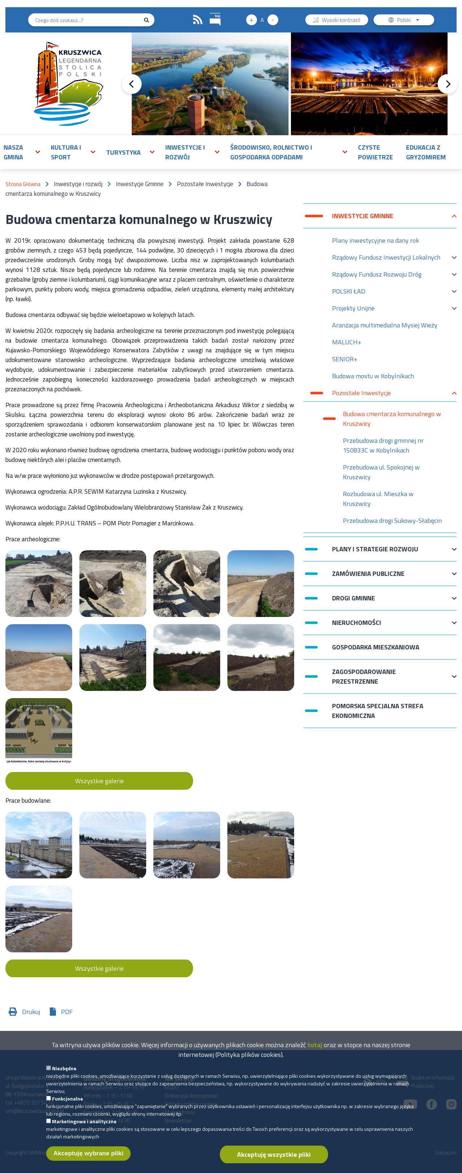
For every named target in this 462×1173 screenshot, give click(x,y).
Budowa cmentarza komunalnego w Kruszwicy (392, 418)
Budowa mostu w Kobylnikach (373, 376)
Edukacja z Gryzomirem (426, 152)
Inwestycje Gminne (362, 219)
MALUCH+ (346, 342)
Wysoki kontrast (341, 21)
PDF (67, 1012)
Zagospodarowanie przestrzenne (364, 676)
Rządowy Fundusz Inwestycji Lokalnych (386, 259)
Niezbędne (64, 1072)
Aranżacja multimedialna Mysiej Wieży (384, 325)
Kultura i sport (66, 152)
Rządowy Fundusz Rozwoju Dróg (377, 276)
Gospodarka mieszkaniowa (375, 647)
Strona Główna (22, 184)
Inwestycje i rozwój (185, 152)
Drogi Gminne (353, 601)
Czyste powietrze (375, 152)
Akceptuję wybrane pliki (88, 1157)
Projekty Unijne (353, 310)
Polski (409, 21)
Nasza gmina (13, 152)
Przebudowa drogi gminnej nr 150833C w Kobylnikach (383, 445)
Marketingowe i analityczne (84, 1125)
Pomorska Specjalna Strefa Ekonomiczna (377, 710)
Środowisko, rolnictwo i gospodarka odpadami (271, 152)
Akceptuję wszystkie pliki (274, 1159)
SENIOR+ (344, 359)
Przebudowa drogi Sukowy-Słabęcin (392, 520)
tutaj (315, 1049)
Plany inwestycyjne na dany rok (375, 240)
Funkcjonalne (67, 1103)
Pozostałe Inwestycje (361, 394)
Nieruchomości (356, 626)
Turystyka (123, 152)
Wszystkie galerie (99, 781)
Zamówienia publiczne (368, 577)
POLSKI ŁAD (348, 293)
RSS (197, 20)
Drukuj (31, 1012)
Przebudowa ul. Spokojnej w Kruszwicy (381, 472)
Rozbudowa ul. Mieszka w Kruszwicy (378, 498)
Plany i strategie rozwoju (375, 552)
